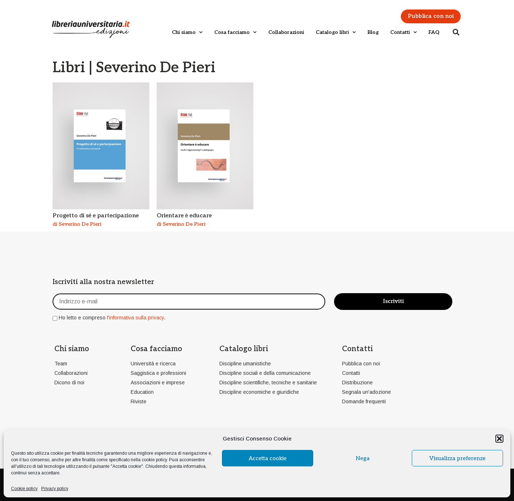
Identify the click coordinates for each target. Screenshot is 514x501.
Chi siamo (187, 32)
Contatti (403, 32)
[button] (499, 438)
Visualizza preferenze (457, 458)
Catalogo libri (336, 32)
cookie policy (154, 459)
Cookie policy (24, 488)
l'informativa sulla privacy (135, 318)
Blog (373, 32)
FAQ (434, 32)
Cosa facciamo (235, 32)
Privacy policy (54, 488)
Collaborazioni (286, 32)
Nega (362, 458)
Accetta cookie (268, 458)
